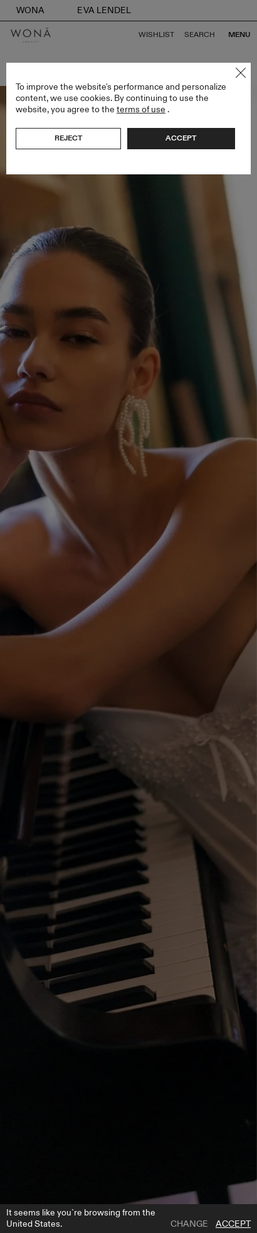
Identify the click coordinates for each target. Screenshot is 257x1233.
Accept (233, 1224)
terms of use (141, 109)
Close (241, 73)
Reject (68, 138)
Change (189, 1224)
